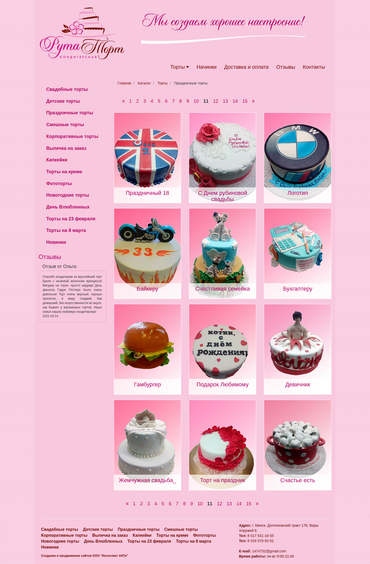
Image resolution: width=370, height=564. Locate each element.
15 (244, 101)
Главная (124, 83)
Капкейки (56, 159)
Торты (179, 67)
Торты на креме (64, 171)
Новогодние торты (67, 195)
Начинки (207, 67)
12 (215, 101)
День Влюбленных (68, 207)
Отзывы (285, 67)
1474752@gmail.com (262, 551)
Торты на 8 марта (66, 230)
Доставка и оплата (246, 67)
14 (235, 101)
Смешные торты (65, 124)
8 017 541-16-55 (260, 536)
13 (225, 101)
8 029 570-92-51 (260, 541)
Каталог (144, 83)
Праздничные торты (69, 112)
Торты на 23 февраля (70, 218)
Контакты (314, 67)
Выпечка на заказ (66, 148)
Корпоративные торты (72, 136)
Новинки (56, 242)
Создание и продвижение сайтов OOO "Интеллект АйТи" (84, 556)
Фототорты (59, 183)
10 (196, 101)
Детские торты (63, 101)
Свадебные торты (67, 89)
